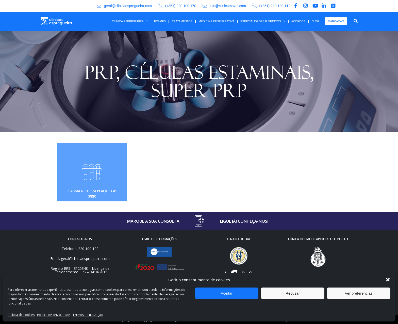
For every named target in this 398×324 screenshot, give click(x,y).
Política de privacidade (53, 315)
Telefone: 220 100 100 (80, 248)
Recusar (293, 293)
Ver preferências (358, 293)
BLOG (315, 21)
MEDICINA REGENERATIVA (216, 21)
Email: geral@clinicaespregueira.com (80, 258)
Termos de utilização (88, 315)
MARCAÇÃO (336, 21)
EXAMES (160, 21)
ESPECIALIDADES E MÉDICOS (262, 21)
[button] (387, 279)
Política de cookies (21, 315)
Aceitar (227, 293)
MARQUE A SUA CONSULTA (153, 221)
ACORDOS (298, 21)
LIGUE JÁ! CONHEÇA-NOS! (244, 221)
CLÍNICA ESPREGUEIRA (130, 21)
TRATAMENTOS (182, 21)
